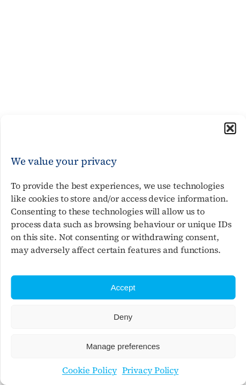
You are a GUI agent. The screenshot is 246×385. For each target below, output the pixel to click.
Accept (123, 287)
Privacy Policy (150, 370)
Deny (123, 316)
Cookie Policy (89, 370)
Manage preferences (123, 346)
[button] (230, 128)
